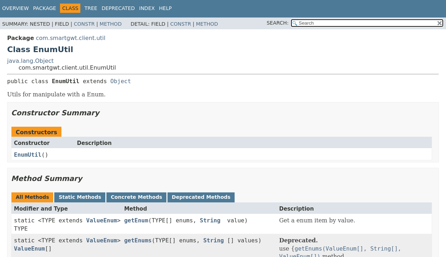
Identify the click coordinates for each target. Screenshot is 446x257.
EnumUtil (27, 154)
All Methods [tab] (32, 197)
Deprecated (118, 8)
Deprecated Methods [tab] (201, 197)
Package (44, 8)
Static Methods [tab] (80, 197)
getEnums (138, 240)
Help (165, 8)
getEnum (136, 220)
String (210, 220)
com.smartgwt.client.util (70, 38)
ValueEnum (101, 220)
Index (147, 8)
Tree (90, 8)
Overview (15, 8)
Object (120, 81)
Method (111, 24)
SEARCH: (278, 23)
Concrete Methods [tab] (136, 197)
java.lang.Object (30, 60)
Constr (84, 24)
